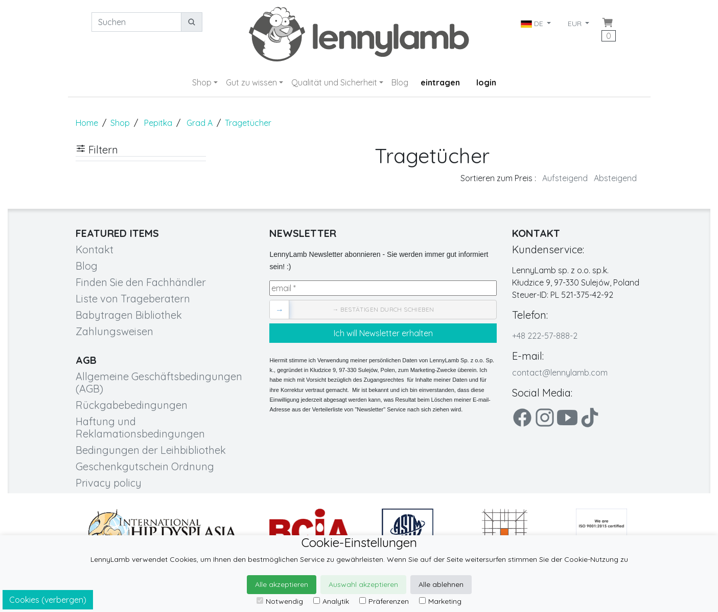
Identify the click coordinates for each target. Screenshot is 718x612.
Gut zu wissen (251, 82)
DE (533, 23)
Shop (202, 82)
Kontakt (94, 249)
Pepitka (158, 123)
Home (87, 123)
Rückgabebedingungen (132, 405)
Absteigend (615, 178)
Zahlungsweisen (114, 331)
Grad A (200, 123)
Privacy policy (109, 482)
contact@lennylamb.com (560, 372)
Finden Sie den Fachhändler (141, 282)
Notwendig (280, 601)
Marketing (440, 601)
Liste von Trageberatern (133, 298)
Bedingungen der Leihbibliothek (151, 450)
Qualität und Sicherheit (334, 82)
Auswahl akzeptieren (363, 584)
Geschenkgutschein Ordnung (145, 466)
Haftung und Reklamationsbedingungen (140, 427)
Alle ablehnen (441, 584)
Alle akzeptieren (281, 584)
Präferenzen (384, 601)
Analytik (331, 601)
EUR (576, 23)
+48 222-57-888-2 (544, 336)
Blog (399, 82)
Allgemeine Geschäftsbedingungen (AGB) (159, 382)
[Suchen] (136, 22)
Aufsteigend (565, 178)
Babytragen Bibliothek (129, 315)
